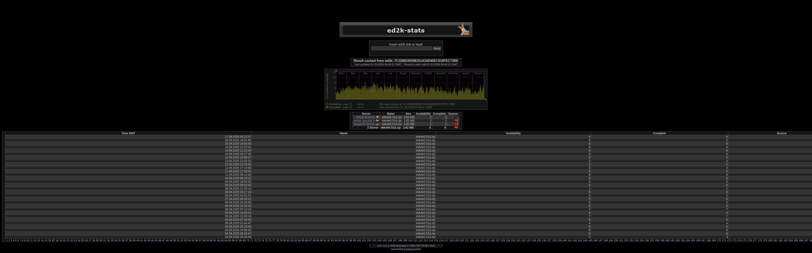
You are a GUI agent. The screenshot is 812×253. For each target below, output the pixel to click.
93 (332, 240)
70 (247, 240)
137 (549, 240)
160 (667, 240)
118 (451, 240)
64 (226, 240)
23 (75, 240)
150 (616, 240)
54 (189, 240)
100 (359, 240)
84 (299, 240)
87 (310, 240)
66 (233, 240)
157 (652, 240)
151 (621, 240)
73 (259, 240)
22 (71, 240)
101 (364, 240)
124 (482, 240)
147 (600, 240)
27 (90, 240)
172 (729, 240)
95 (339, 240)
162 (677, 240)
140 (564, 240)
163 (683, 240)
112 (420, 240)
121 (467, 240)
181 (775, 240)
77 (273, 240)
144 (585, 240)
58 (203, 240)
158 (657, 240)
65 (229, 240)
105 (384, 240)
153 (631, 240)
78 (277, 240)
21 (68, 240)
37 (126, 240)
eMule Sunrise (365, 117)
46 (159, 240)
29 (97, 240)
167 (703, 240)
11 (31, 240)
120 (462, 240)
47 (163, 240)
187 (806, 240)
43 (148, 240)
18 (56, 240)
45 (156, 240)
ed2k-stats (382, 245)
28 (93, 240)
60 (211, 240)
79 (281, 240)
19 (60, 240)
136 (544, 240)
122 (472, 240)
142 (575, 240)
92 (328, 240)
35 (119, 240)
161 (672, 240)
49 (170, 240)
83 (295, 240)
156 (647, 240)
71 (251, 240)
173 (734, 240)
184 (791, 240)
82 (291, 240)
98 (350, 240)
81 (288, 240)
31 (104, 240)
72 (255, 240)
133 (528, 240)
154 (636, 240)
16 (49, 240)
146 (595, 240)
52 (181, 240)
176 (749, 240)
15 (45, 240)
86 (306, 240)
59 (207, 240)
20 (64, 240)
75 (266, 240)
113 (425, 240)
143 (580, 240)
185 (796, 240)
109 (405, 240)
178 (760, 240)
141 (569, 240)
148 (606, 240)
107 (395, 240)
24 (79, 240)
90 (321, 240)
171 (724, 240)
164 (688, 240)
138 (554, 240)
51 (178, 240)
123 (477, 240)
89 (317, 240)
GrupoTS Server (364, 124)
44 (152, 240)
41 (141, 240)
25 (82, 240)
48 (167, 240)
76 (270, 240)
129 (508, 240)
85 (303, 240)
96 (343, 240)
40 (137, 240)
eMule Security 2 (364, 120)
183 (785, 240)
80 (284, 240)
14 (42, 240)
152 (626, 240)
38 (130, 240)
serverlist (397, 249)
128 (503, 240)
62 (218, 240)
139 (559, 240)
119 (456, 240)
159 (662, 240)
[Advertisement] (406, 11)
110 (410, 240)
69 (244, 240)
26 (86, 240)
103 (374, 240)
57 (200, 240)
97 (347, 240)
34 (115, 240)
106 (390, 240)
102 (369, 240)
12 (34, 240)
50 (174, 240)
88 (314, 240)
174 (739, 240)
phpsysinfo (413, 249)
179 (765, 240)
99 (354, 240)
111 (415, 240)
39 (134, 240)
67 (236, 240)
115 (436, 240)
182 (780, 240)
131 (518, 240)
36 (123, 240)
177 (755, 240)
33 (112, 240)
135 (539, 240)
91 (325, 240)
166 (698, 240)
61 (214, 240)
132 (523, 240)
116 (441, 240)
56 (196, 240)
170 (719, 240)
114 (431, 240)
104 (379, 240)
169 (714, 240)
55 (192, 240)
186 (801, 240)
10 (27, 240)
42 (145, 240)
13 (38, 240)
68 (240, 240)
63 (222, 240)
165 (693, 240)
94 (336, 240)
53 (185, 240)
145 (590, 240)
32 (108, 240)
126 (492, 240)
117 (446, 240)
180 (770, 240)
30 (100, 240)
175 (744, 240)
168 (708, 240)
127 (498, 240)
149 (611, 240)
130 (513, 240)
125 (487, 240)
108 (400, 240)
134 (533, 240)
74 (262, 240)
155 (641, 240)
